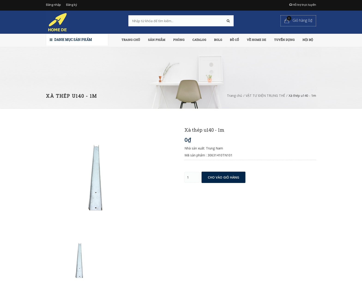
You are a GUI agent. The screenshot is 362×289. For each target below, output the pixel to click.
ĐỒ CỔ (234, 40)
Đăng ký (71, 5)
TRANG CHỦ (130, 40)
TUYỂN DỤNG (284, 40)
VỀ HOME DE (256, 40)
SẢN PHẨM (156, 40)
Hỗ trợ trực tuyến (302, 5)
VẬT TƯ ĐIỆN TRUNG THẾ (265, 95)
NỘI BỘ (307, 40)
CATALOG (199, 40)
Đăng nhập (53, 5)
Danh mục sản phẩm (71, 39)
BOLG (218, 40)
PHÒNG (178, 40)
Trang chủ (234, 95)
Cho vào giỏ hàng (223, 177)
